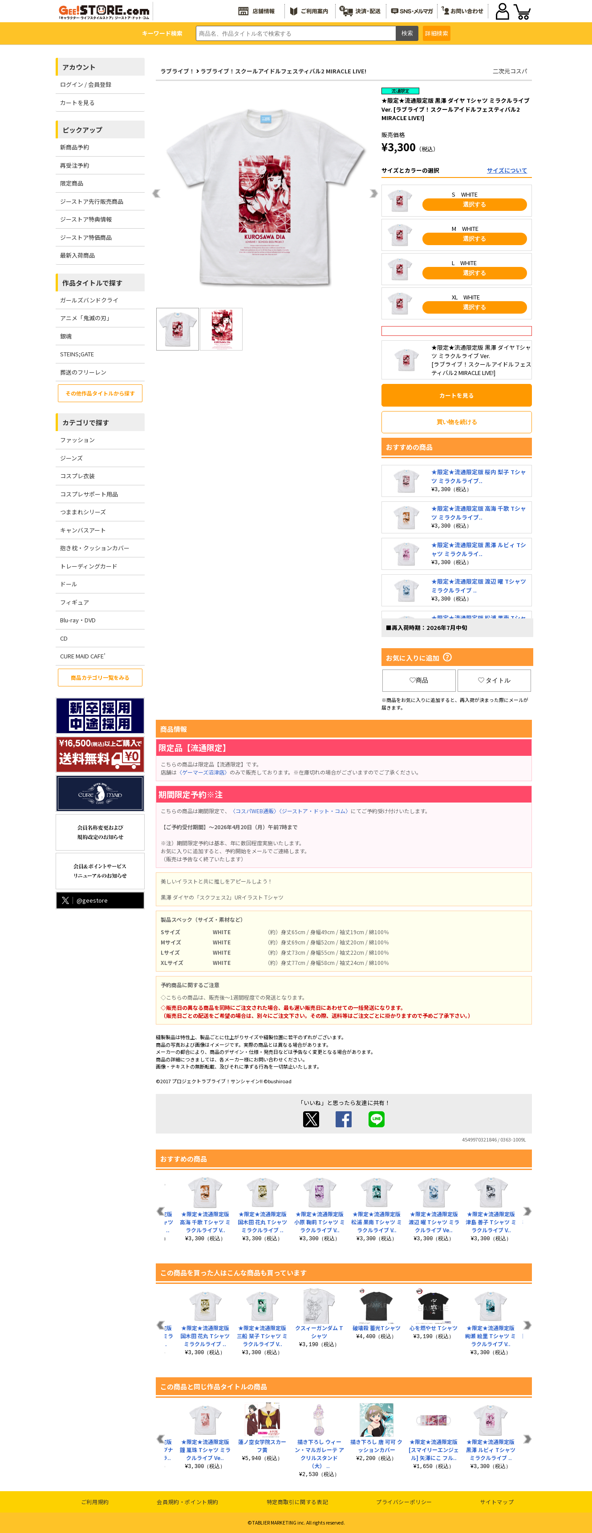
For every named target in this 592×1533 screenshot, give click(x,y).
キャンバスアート (83, 530)
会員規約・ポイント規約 (188, 1501)
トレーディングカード (89, 566)
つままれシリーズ (83, 512)
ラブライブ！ (177, 71)
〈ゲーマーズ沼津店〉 (203, 772)
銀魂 (66, 336)
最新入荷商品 (77, 255)
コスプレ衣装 (77, 476)
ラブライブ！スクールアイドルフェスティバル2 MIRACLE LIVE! (283, 71)
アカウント (79, 67)
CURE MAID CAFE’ (82, 656)
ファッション (77, 440)
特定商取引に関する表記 (297, 1501)
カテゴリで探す (85, 422)
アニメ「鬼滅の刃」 (86, 318)
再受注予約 (74, 165)
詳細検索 (436, 33)
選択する (474, 204)
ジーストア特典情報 (86, 219)
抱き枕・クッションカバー (95, 548)
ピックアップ (82, 129)
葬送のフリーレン (83, 372)
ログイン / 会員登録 (85, 84)
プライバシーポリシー (404, 1501)
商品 (419, 680)
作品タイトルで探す (92, 282)
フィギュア (74, 602)
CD (64, 638)
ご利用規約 (95, 1501)
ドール (68, 584)
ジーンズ (71, 458)
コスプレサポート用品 (89, 494)
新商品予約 (74, 147)
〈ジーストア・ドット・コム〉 (315, 811)
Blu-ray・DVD (78, 620)
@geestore (84, 900)
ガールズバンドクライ (89, 300)
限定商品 (71, 183)
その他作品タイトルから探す (100, 393)
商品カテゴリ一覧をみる (100, 677)
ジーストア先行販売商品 (91, 201)
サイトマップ (497, 1501)
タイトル (494, 680)
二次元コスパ (510, 71)
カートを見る (77, 102)
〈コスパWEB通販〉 (254, 811)
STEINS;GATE (77, 354)
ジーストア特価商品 (86, 237)
